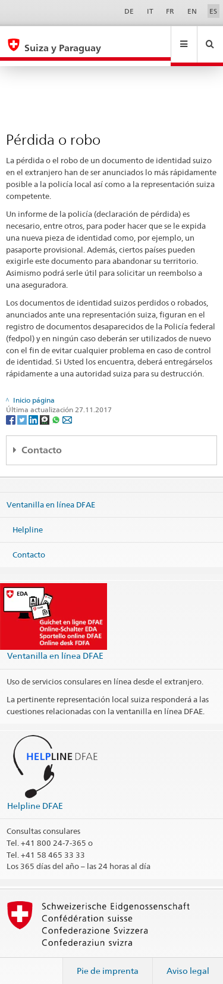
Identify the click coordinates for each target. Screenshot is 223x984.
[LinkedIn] (34, 407)
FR (170, 11)
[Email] (67, 407)
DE (129, 11)
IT (150, 11)
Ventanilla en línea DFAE (51, 493)
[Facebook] (11, 407)
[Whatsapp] (56, 407)
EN (192, 11)
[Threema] (45, 407)
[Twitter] (23, 407)
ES (213, 11)
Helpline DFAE (35, 794)
